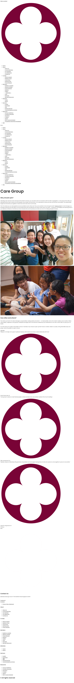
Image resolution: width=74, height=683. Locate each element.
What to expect (8, 77)
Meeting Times (8, 78)
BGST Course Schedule (10, 120)
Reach (6, 101)
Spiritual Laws (8, 81)
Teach (6, 100)
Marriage (7, 95)
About (4, 67)
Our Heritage (8, 71)
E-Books (7, 117)
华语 (6, 107)
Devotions (7, 115)
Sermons (5, 103)
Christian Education (9, 114)
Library (6, 118)
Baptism (7, 90)
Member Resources (9, 97)
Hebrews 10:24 (58, 206)
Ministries (5, 98)
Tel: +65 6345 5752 (4, 599)
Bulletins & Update (9, 85)
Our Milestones (8, 73)
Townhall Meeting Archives (11, 110)
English (6, 104)
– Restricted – (8, 93)
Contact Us (7, 74)
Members (5, 84)
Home (4, 65)
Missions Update (8, 87)
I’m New (4, 75)
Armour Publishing (9, 113)
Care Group (7, 80)
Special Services (8, 108)
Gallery (6, 91)
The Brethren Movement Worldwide (13, 121)
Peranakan (7, 105)
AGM (6, 94)
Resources (5, 111)
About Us (7, 68)
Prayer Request (8, 83)
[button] (37, 125)
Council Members (9, 70)
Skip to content (3, 1)
